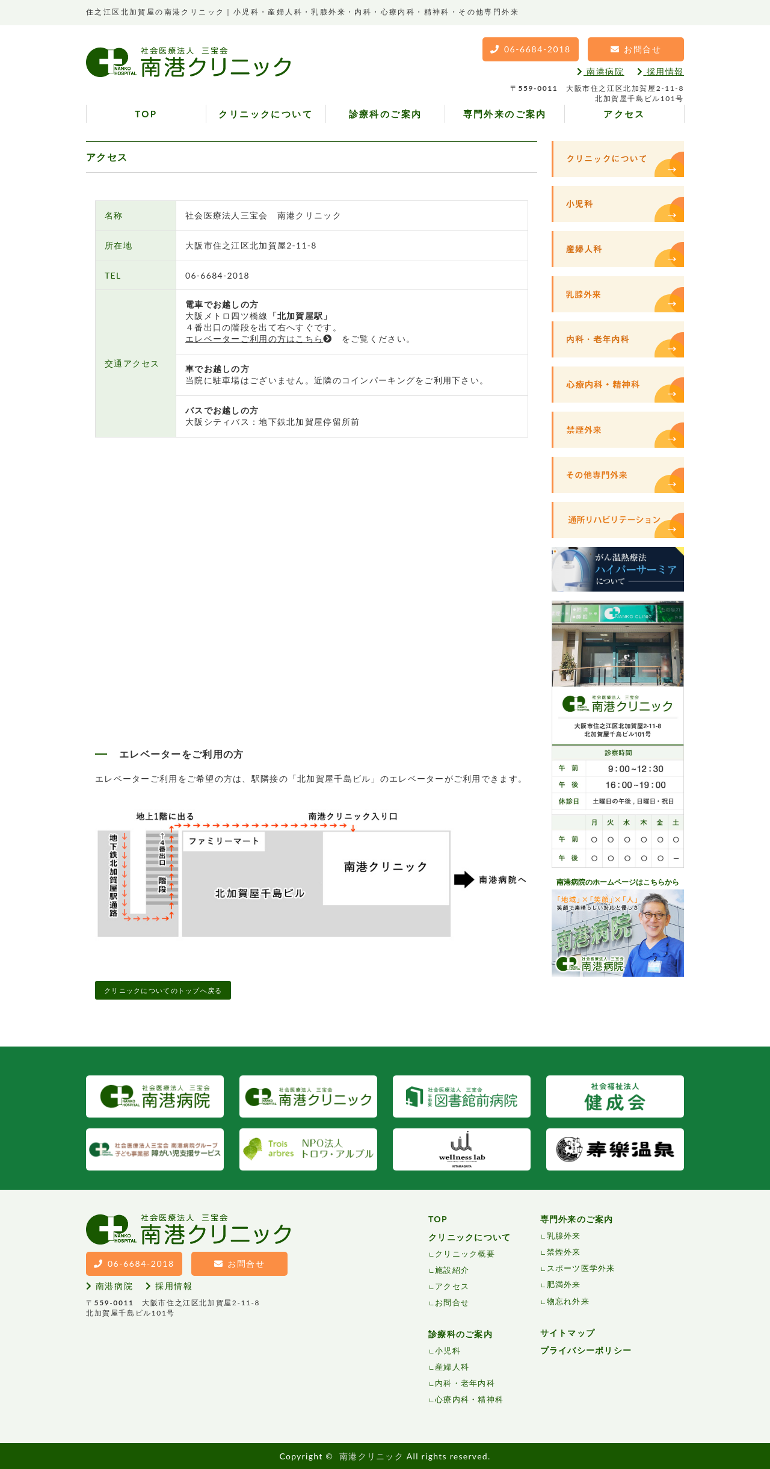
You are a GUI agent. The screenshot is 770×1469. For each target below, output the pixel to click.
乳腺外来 (564, 1235)
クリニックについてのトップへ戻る (163, 990)
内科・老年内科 (465, 1383)
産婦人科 (452, 1367)
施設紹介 (452, 1270)
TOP (146, 113)
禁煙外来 (564, 1252)
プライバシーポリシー (586, 1350)
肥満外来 (564, 1284)
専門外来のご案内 (505, 113)
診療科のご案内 (385, 113)
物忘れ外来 (568, 1301)
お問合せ (452, 1302)
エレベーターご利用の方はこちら (258, 338)
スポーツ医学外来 (581, 1268)
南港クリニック (371, 1456)
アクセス (624, 113)
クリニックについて (265, 113)
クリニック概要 (465, 1253)
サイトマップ (568, 1333)
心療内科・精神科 (469, 1399)
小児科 (448, 1350)
